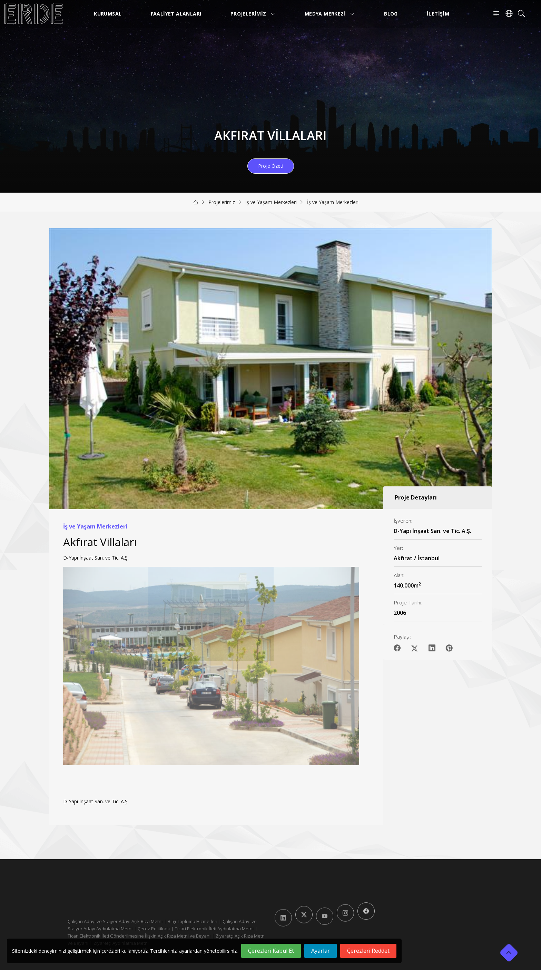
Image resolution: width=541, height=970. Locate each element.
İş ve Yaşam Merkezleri (271, 202)
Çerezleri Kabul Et (271, 950)
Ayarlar (320, 950)
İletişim (438, 13)
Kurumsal (107, 13)
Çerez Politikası (154, 928)
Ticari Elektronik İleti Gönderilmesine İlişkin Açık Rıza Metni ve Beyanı (139, 936)
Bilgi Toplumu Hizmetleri (192, 921)
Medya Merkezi (330, 13)
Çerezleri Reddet (368, 950)
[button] (351, 678)
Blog (391, 13)
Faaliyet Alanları (176, 13)
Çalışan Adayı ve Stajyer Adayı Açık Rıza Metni (115, 921)
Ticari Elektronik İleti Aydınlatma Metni (214, 928)
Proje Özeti (270, 166)
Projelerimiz (253, 13)
